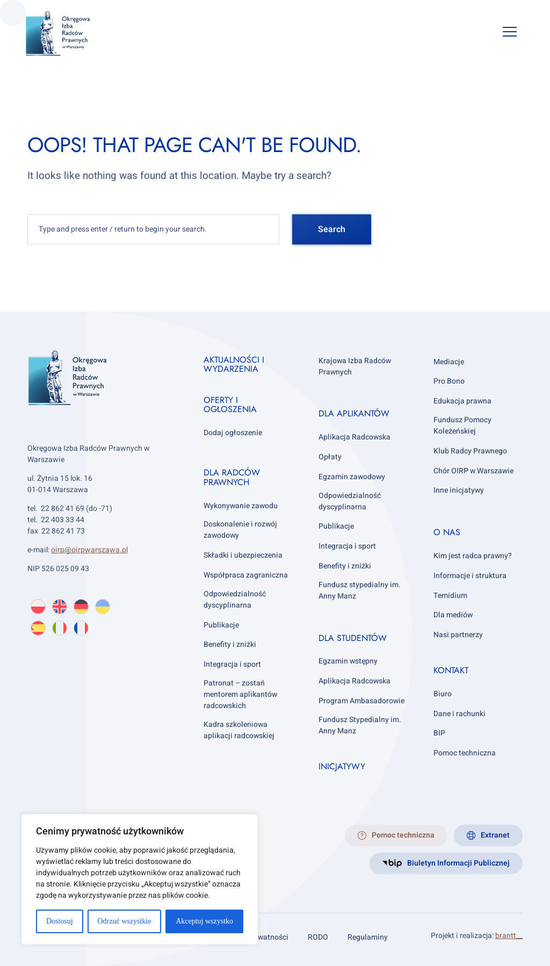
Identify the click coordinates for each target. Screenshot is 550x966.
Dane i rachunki (459, 713)
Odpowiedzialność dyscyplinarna (235, 599)
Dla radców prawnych (232, 477)
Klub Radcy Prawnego (470, 451)
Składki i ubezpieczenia (243, 555)
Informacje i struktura (469, 575)
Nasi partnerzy (458, 634)
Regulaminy (368, 937)
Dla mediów (453, 615)
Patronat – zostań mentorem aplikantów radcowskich (240, 694)
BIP (439, 733)
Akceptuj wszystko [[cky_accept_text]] (204, 921)
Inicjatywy (342, 766)
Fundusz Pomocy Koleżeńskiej (462, 425)
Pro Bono (449, 381)
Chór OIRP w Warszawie (473, 471)
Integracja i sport (232, 664)
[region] (139, 879)
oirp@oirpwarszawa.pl (89, 550)
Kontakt (450, 670)
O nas (446, 532)
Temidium (450, 595)
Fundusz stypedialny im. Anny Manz (360, 590)
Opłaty (330, 457)
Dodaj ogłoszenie (233, 432)
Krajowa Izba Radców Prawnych (355, 366)
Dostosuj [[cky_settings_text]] (59, 921)
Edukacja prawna (462, 401)
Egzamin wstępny (348, 661)
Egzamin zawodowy (352, 476)
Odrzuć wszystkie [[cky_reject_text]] (124, 921)
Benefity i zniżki (230, 644)
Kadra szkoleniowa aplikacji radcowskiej (239, 730)
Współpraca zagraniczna (246, 575)
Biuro (442, 694)
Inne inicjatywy (458, 490)
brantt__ (509, 935)
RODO (318, 937)
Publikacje (221, 625)
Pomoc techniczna (464, 753)
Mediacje (448, 361)
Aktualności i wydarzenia (234, 364)
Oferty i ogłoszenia (230, 404)
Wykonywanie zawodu (241, 505)
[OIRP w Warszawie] (70, 33)
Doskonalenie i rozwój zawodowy (240, 529)
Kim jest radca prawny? (472, 555)
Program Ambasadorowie (361, 701)
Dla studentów (353, 638)
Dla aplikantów (354, 413)
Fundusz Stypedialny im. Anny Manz (360, 725)
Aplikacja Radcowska (354, 437)
